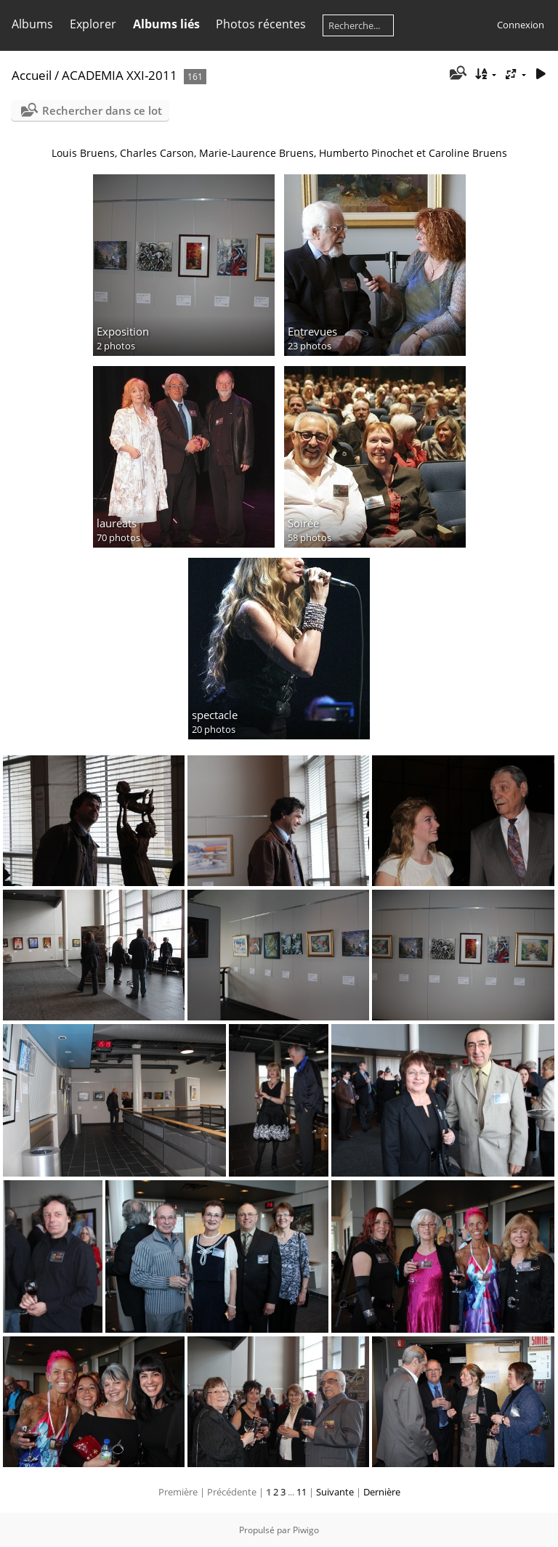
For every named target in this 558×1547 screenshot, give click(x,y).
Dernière (381, 1491)
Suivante (335, 1491)
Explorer (93, 24)
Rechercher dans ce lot (102, 110)
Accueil (32, 75)
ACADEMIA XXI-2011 (119, 75)
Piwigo (306, 1530)
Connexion (520, 24)
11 (301, 1491)
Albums (32, 24)
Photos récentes (261, 24)
